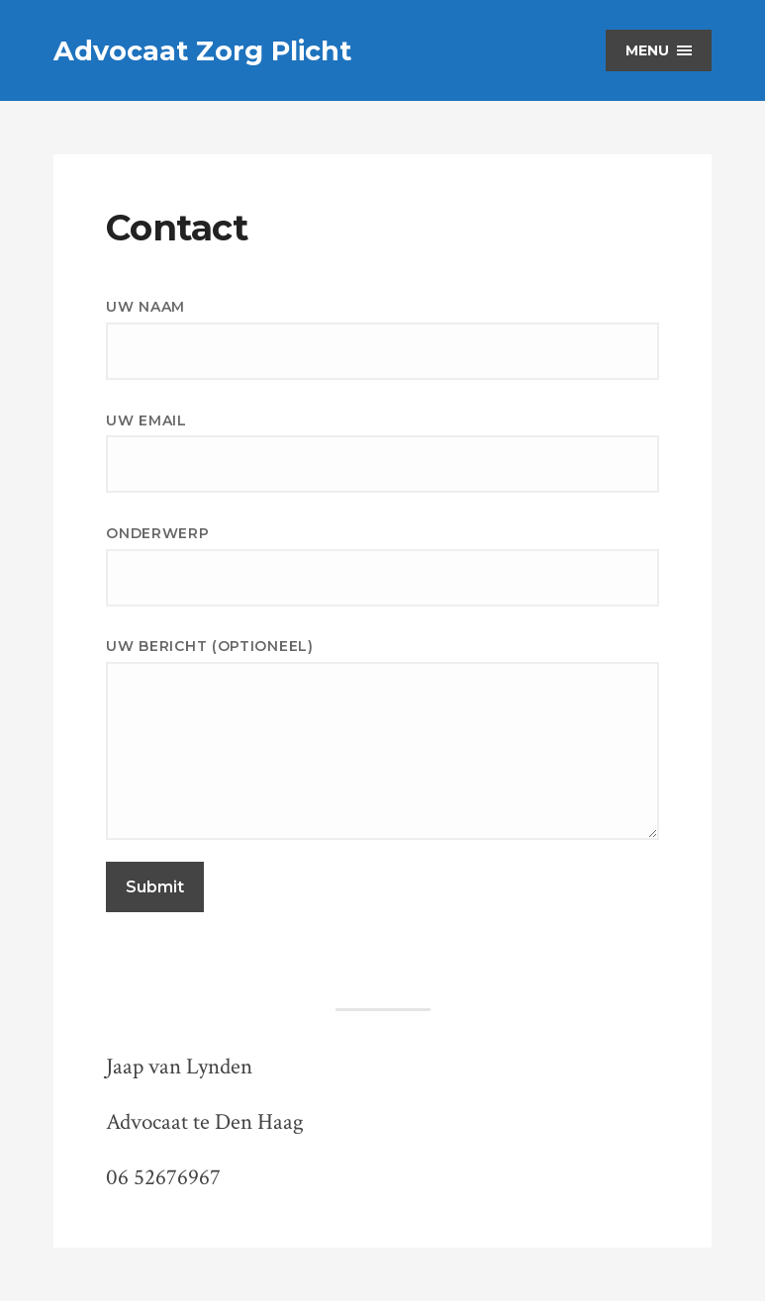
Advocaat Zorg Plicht (202, 51)
